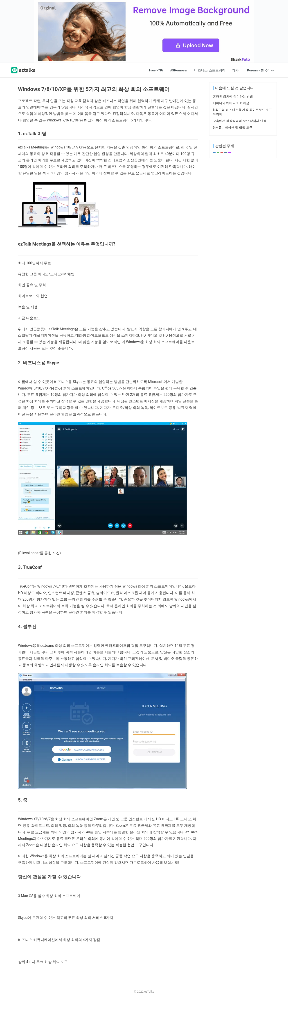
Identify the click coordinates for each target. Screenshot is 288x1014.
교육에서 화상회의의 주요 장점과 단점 (239, 272)
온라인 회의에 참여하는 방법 (233, 248)
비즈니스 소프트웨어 (209, 82)
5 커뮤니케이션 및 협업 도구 (232, 279)
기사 (235, 82)
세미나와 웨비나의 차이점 (231, 254)
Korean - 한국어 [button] (259, 82)
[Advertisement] (144, 37)
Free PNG (156, 82)
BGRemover (178, 82)
